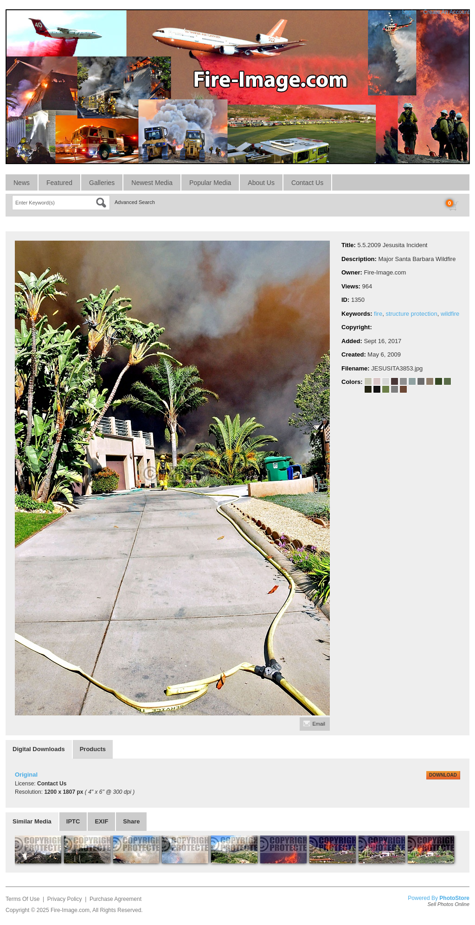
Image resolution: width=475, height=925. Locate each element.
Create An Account (446, 12)
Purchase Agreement (115, 899)
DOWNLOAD (443, 775)
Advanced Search (135, 202)
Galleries (102, 182)
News (21, 182)
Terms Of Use (22, 899)
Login (409, 12)
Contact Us (307, 182)
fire (378, 313)
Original (26, 774)
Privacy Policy (64, 899)
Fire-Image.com (70, 910)
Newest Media (152, 182)
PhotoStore (454, 898)
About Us (261, 182)
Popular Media (210, 182)
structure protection (411, 313)
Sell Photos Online (449, 904)
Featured (59, 182)
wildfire (450, 313)
